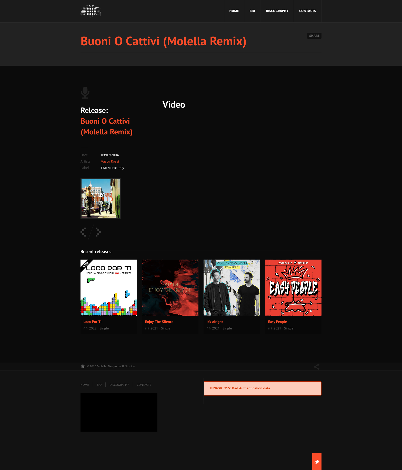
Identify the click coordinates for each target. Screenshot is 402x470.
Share (314, 36)
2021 (154, 328)
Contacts (307, 11)
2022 (93, 328)
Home (234, 11)
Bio (252, 11)
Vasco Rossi (110, 161)
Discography (277, 11)
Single (104, 328)
